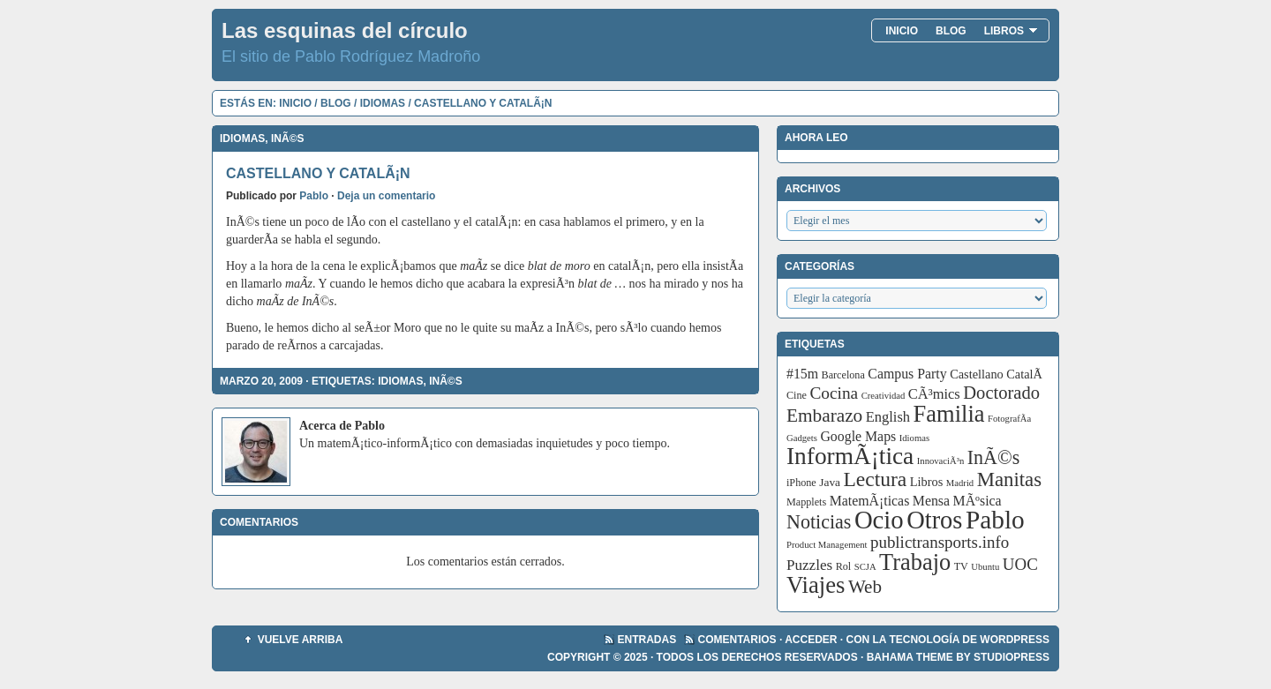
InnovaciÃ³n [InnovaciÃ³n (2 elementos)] (941, 461)
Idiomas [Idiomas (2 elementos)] (914, 438)
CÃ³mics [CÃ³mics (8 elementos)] (934, 394)
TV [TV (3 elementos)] (961, 566)
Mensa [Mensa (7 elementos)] (931, 500)
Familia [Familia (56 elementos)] (949, 414)
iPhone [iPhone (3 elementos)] (801, 482)
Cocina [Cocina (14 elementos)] (833, 393)
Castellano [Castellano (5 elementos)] (977, 374)
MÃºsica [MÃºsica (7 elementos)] (977, 500)
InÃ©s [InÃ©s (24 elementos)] (993, 457)
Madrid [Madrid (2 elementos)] (960, 483)
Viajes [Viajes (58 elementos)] (815, 585)
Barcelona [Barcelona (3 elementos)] (843, 375)
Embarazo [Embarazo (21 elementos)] (824, 415)
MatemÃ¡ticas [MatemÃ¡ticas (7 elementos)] (870, 500)
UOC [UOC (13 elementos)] (1020, 564)
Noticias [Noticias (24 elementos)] (818, 522)
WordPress (1014, 639)
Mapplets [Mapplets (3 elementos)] (806, 502)
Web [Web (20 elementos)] (865, 586)
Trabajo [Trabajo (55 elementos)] (915, 562)
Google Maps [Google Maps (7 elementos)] (858, 436)
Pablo (313, 196)
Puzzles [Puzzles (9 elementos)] (809, 565)
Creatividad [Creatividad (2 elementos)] (883, 396)
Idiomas (382, 103)
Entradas (647, 639)
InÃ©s (288, 138)
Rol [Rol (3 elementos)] (844, 566)
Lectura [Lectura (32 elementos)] (875, 479)
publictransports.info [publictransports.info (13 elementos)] (939, 542)
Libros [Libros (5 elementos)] (927, 482)
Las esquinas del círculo (345, 30)
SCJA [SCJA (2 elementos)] (865, 567)
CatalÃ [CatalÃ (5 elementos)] (1025, 374)
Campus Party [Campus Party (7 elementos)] (907, 373)
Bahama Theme (910, 657)
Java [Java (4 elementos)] (829, 482)
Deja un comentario (386, 196)
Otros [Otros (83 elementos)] (934, 520)
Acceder (811, 639)
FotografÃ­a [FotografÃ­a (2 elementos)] (1009, 418)
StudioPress (1011, 657)
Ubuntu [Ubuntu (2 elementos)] (985, 567)
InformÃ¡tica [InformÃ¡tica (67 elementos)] (850, 456)
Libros (1011, 31)
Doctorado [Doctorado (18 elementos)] (1001, 392)
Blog (951, 31)
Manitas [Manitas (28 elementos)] (1009, 479)
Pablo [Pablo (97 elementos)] (995, 520)
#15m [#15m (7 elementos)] (802, 373)
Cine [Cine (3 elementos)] (796, 395)
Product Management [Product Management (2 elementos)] (826, 545)
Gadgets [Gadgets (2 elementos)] (801, 438)
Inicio (901, 31)
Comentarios (737, 639)
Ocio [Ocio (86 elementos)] (879, 520)
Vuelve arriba (300, 639)
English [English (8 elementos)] (888, 416)
